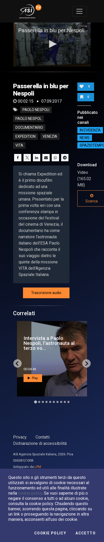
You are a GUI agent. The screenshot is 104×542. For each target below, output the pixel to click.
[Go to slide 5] (50, 402)
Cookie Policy (50, 533)
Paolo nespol (28, 119)
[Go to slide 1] (35, 402)
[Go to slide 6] (54, 402)
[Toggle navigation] (79, 11)
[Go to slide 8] (61, 402)
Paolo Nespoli (35, 110)
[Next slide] (86, 363)
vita (19, 145)
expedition (25, 136)
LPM (37, 467)
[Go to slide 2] (39, 402)
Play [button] (33, 378)
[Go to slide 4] (46, 402)
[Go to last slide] (17, 363)
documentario (29, 127)
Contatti (43, 437)
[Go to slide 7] (57, 402)
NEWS (85, 138)
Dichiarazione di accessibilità (40, 443)
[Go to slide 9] (65, 402)
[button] (52, 44)
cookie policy (30, 493)
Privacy (20, 437)
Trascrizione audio (46, 293)
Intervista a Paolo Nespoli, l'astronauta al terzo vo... (49, 343)
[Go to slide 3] (43, 402)
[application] (52, 45)
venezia (50, 136)
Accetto (86, 533)
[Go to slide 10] (68, 402)
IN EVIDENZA (90, 130)
